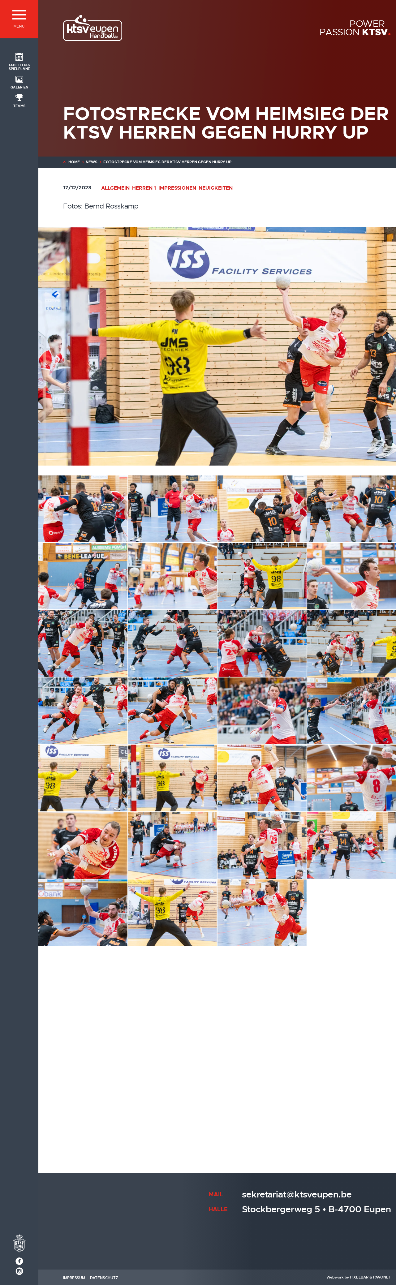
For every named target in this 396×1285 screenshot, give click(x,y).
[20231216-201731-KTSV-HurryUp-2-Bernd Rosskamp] (351, 508)
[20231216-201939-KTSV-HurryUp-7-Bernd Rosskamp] (262, 576)
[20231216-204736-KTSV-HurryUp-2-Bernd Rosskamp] (262, 1114)
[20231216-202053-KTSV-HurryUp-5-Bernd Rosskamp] (351, 576)
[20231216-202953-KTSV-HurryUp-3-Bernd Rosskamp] (262, 778)
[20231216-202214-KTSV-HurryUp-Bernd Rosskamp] (172, 643)
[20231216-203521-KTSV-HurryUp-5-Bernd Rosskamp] (262, 912)
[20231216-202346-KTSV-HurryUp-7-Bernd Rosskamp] (172, 710)
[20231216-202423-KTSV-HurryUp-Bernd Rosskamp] (262, 710)
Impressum (74, 1277)
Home (74, 162)
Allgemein (115, 188)
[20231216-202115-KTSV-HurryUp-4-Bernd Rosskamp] (82, 643)
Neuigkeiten (216, 188)
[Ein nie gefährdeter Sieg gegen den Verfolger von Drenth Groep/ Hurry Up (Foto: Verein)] (351, 1114)
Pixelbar (359, 1277)
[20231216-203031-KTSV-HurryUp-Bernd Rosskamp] (351, 778)
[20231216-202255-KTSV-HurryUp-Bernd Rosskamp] (351, 643)
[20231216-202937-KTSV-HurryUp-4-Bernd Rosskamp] (172, 778)
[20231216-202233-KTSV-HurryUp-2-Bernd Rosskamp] (262, 643)
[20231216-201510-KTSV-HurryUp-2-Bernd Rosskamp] (82, 508)
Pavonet (382, 1277)
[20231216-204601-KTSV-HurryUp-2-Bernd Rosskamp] (82, 1114)
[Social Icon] (19, 61)
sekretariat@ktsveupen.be (297, 1194)
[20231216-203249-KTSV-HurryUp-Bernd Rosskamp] (351, 845)
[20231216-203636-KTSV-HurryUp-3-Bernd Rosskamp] (82, 980)
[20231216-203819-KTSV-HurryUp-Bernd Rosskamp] (172, 980)
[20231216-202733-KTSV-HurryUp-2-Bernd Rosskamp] (351, 710)
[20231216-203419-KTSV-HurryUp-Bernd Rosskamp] (82, 912)
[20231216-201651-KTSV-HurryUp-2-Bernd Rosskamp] (262, 508)
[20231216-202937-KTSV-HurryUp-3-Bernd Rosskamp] (82, 778)
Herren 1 (144, 188)
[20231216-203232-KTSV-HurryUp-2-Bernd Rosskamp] (262, 845)
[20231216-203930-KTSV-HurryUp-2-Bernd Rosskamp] (351, 980)
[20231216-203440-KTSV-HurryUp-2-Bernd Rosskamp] (172, 912)
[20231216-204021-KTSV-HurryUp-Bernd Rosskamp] (82, 1047)
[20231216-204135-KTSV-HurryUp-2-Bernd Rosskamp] (172, 1047)
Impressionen (177, 188)
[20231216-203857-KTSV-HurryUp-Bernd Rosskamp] (262, 980)
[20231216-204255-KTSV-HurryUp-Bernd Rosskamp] (351, 1047)
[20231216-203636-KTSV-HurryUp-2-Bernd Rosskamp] (351, 912)
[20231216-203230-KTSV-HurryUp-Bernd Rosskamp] (172, 845)
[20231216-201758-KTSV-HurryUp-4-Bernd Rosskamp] (172, 576)
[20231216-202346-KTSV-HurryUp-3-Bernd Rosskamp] (82, 710)
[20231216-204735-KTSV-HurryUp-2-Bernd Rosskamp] (172, 1114)
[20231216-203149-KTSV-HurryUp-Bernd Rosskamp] (82, 845)
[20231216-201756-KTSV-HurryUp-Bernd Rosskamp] (82, 576)
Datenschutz (104, 1277)
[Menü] (19, 19)
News (91, 162)
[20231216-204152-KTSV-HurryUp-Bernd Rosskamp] (262, 1047)
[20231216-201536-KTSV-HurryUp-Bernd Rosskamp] (172, 508)
